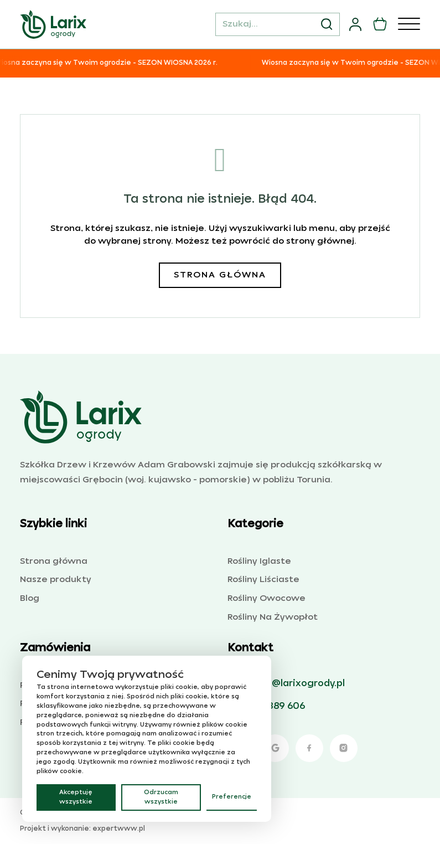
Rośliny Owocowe (266, 598)
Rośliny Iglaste (259, 561)
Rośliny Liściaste (263, 579)
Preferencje (231, 796)
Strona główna (220, 275)
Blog (29, 598)
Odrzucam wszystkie (161, 797)
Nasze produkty (55, 579)
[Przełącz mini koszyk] (380, 24)
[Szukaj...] (277, 24)
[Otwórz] (409, 24)
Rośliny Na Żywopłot (272, 617)
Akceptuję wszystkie (75, 797)
